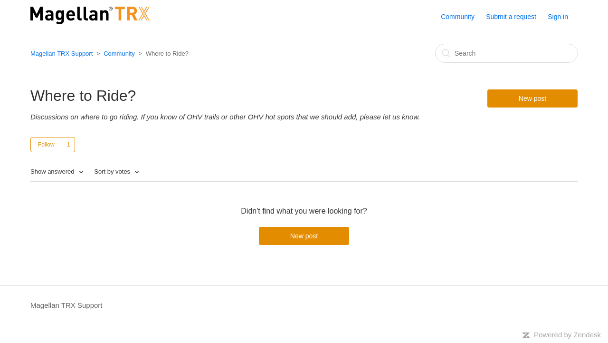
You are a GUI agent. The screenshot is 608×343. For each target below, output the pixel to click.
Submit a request (511, 16)
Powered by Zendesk (567, 335)
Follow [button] (46, 144)
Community (458, 16)
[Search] (506, 53)
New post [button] (532, 98)
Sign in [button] (558, 16)
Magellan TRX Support (61, 53)
